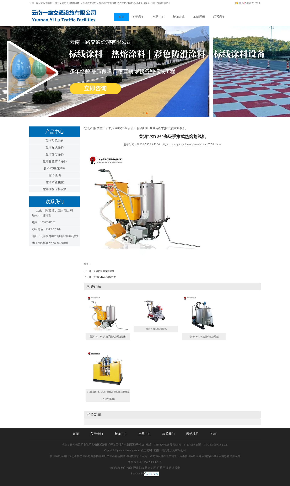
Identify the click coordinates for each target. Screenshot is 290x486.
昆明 (135, 467)
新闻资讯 (179, 17)
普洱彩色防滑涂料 (54, 161)
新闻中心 (121, 433)
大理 (153, 467)
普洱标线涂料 (73, 3)
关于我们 (138, 17)
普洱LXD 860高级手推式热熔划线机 (161, 128)
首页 (121, 17)
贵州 (177, 467)
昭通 (159, 467)
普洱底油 (54, 175)
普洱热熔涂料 (54, 154)
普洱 (171, 467)
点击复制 (146, 450)
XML (213, 433)
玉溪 (165, 467)
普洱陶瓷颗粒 (54, 182)
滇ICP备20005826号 (150, 462)
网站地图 (192, 433)
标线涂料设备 (124, 128)
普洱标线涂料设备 (54, 189)
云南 (129, 467)
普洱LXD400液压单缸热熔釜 (204, 336)
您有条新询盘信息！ (248, 3)
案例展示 (199, 17)
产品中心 (158, 17)
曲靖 (141, 467)
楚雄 (147, 467)
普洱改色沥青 (54, 140)
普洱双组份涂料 (54, 168)
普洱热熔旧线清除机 (103, 271)
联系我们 (219, 17)
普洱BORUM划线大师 (104, 276)
